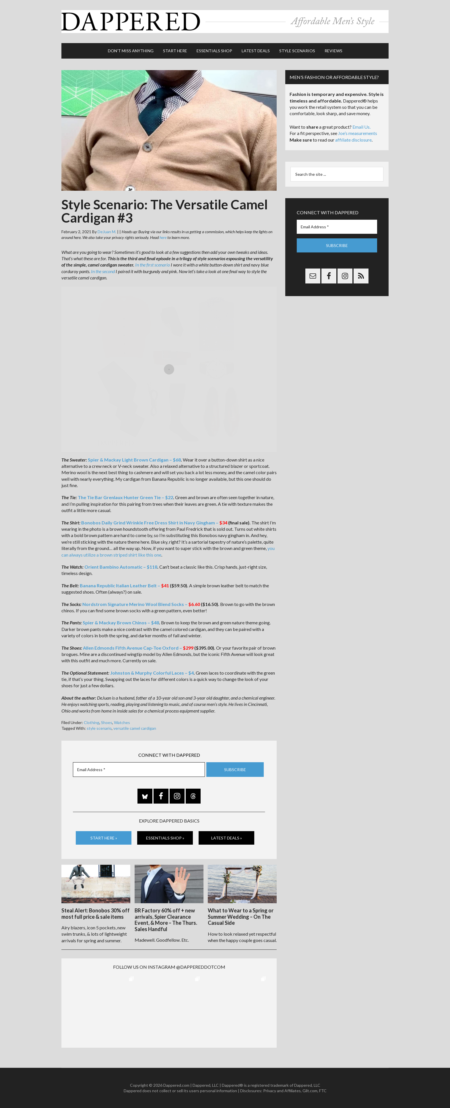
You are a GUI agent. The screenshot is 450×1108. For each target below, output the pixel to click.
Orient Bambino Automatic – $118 (120, 567)
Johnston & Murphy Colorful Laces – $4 (152, 672)
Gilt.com (309, 1090)
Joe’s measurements (357, 133)
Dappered (225, 21)
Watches (122, 722)
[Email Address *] (139, 769)
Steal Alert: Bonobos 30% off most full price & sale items (95, 913)
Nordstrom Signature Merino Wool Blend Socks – (141, 604)
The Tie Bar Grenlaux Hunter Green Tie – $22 (125, 497)
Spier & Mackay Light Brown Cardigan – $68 (134, 459)
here (163, 237)
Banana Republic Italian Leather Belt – (124, 585)
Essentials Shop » (165, 837)
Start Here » (103, 837)
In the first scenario (152, 264)
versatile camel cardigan (134, 728)
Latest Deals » (226, 837)
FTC (323, 1090)
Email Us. (361, 127)
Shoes (106, 722)
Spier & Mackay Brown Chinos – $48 (121, 622)
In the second (103, 271)
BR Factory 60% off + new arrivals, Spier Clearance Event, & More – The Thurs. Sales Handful (166, 919)
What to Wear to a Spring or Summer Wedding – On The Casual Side (241, 916)
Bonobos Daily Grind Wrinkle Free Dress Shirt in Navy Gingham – (154, 522)
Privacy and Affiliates (282, 1090)
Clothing (91, 722)
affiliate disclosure (353, 139)
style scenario (99, 728)
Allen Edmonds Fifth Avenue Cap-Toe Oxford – (137, 647)
